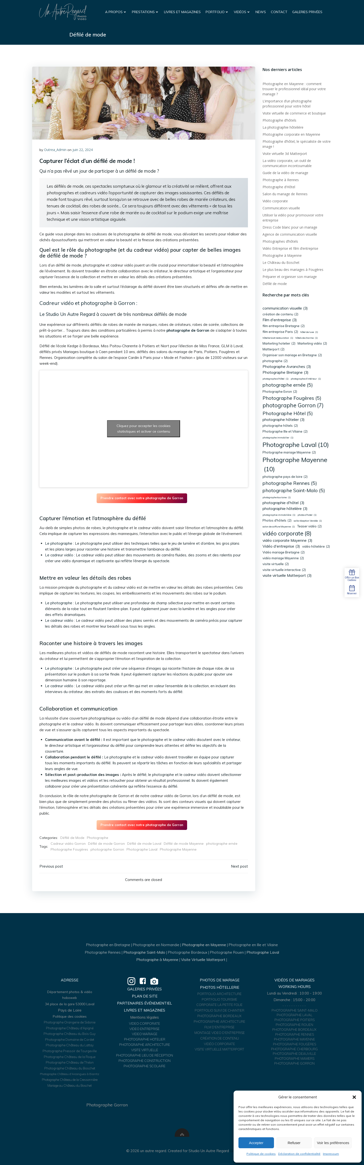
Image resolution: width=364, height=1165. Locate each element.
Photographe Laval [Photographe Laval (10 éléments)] (296, 444)
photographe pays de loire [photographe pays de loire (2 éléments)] (285, 476)
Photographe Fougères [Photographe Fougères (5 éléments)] (292, 398)
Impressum (331, 1154)
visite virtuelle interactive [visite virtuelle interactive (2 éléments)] (284, 570)
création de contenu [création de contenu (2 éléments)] (280, 314)
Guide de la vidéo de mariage (285, 172)
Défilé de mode (275, 283)
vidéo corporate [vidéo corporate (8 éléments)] (287, 533)
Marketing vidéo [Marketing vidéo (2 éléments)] (312, 343)
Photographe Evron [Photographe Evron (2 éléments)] (280, 391)
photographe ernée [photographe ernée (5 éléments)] (288, 385)
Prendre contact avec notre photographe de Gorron (141, 498)
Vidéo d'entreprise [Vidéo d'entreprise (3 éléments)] (281, 546)
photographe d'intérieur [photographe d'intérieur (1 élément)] (306, 379)
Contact (279, 12)
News (260, 12)
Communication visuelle (281, 208)
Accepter (256, 1143)
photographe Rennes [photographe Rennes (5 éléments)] (290, 483)
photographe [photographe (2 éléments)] (275, 361)
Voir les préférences (333, 1143)
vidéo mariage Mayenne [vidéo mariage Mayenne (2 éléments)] (283, 558)
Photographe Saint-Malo (144, 952)
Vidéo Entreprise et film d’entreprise (290, 248)
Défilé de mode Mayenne (184, 843)
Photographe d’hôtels (279, 120)
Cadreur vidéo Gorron (68, 843)
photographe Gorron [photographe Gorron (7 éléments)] (293, 405)
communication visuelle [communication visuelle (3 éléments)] (285, 308)
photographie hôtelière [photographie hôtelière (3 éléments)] (285, 509)
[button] (354, 1097)
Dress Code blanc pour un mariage (290, 227)
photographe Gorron (107, 849)
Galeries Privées (307, 12)
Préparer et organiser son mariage (290, 276)
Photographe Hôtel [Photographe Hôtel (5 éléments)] (288, 413)
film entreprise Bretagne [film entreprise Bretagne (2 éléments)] (284, 326)
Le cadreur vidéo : (60, 555)
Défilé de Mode (72, 838)
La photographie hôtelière (283, 127)
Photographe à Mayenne (282, 255)
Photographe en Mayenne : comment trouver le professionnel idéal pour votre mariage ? (294, 88)
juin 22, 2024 (83, 149)
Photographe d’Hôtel (279, 187)
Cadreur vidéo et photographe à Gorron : (88, 303)
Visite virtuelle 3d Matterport (285, 153)
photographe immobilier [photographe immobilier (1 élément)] (278, 437)
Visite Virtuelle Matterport (203, 959)
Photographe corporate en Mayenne (291, 134)
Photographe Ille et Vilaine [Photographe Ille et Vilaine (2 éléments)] (285, 431)
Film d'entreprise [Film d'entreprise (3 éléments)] (280, 320)
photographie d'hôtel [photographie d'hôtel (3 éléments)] (283, 503)
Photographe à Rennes (281, 180)
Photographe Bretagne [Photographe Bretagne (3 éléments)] (286, 372)
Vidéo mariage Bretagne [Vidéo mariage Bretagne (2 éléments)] (284, 552)
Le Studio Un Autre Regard (67, 314)
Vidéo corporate (275, 201)
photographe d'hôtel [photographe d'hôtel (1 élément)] (276, 379)
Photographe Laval (142, 849)
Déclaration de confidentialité (299, 1154)
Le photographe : (59, 543)
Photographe (97, 838)
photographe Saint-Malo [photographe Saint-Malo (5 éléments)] (294, 490)
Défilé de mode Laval (144, 843)
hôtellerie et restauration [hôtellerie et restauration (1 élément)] (278, 338)
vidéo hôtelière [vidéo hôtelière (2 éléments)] (316, 546)
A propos (116, 12)
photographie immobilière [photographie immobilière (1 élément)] (279, 515)
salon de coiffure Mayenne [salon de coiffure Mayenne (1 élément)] (279, 526)
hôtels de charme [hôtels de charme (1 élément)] (306, 338)
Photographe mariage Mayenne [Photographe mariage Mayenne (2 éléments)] (289, 452)
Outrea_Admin (55, 149)
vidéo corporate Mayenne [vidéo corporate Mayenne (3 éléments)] (287, 540)
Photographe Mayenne (178, 849)
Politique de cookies (261, 1154)
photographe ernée (221, 843)
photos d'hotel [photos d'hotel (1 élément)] (307, 515)
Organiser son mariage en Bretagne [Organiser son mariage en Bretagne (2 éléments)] (292, 355)
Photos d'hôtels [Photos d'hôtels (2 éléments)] (277, 520)
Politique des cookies (70, 1016)
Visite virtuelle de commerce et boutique (294, 113)
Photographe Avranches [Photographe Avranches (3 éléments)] (287, 367)
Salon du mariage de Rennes (285, 194)
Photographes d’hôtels (280, 241)
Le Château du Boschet (281, 262)
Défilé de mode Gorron (106, 843)
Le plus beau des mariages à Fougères (293, 269)
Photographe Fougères (69, 849)
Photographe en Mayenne (204, 945)
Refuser (294, 1143)
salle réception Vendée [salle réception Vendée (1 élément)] (308, 521)
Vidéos (242, 12)
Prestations (145, 12)
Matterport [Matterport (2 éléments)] (273, 349)
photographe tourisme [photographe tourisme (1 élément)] (277, 497)
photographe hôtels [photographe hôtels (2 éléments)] (280, 425)
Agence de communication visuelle (290, 234)
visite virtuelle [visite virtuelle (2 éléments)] (276, 564)
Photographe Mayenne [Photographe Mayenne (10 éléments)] (295, 465)
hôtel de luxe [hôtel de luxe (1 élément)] (309, 332)
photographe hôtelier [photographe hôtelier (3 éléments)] (284, 420)
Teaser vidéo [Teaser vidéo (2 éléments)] (309, 526)
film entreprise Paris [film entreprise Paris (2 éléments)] (280, 331)
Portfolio (217, 12)
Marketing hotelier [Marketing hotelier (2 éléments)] (279, 343)
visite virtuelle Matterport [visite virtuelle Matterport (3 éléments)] (287, 575)
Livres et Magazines (182, 12)
